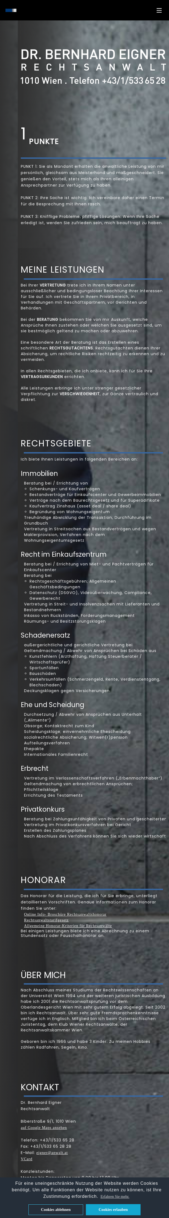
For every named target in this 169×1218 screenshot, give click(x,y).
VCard (26, 1159)
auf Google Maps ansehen (44, 1128)
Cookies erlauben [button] (113, 1209)
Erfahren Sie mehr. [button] (115, 1197)
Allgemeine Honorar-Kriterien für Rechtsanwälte (68, 926)
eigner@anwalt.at (52, 1153)
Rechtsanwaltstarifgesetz (46, 920)
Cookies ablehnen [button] (56, 1209)
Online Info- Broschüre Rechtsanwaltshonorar (65, 914)
